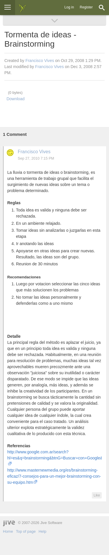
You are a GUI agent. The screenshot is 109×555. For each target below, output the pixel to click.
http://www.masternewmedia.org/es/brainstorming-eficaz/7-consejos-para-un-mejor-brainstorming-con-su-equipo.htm (54, 476)
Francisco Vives (39, 60)
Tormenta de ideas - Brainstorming (40, 39)
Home (8, 531)
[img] (22, 7)
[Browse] (7, 7)
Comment (15, 134)
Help (43, 531)
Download (15, 98)
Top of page (26, 531)
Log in (69, 7)
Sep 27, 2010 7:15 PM (36, 158)
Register (86, 7)
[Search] (101, 7)
